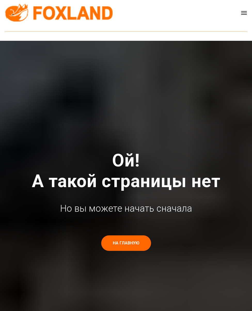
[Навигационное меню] (244, 13)
